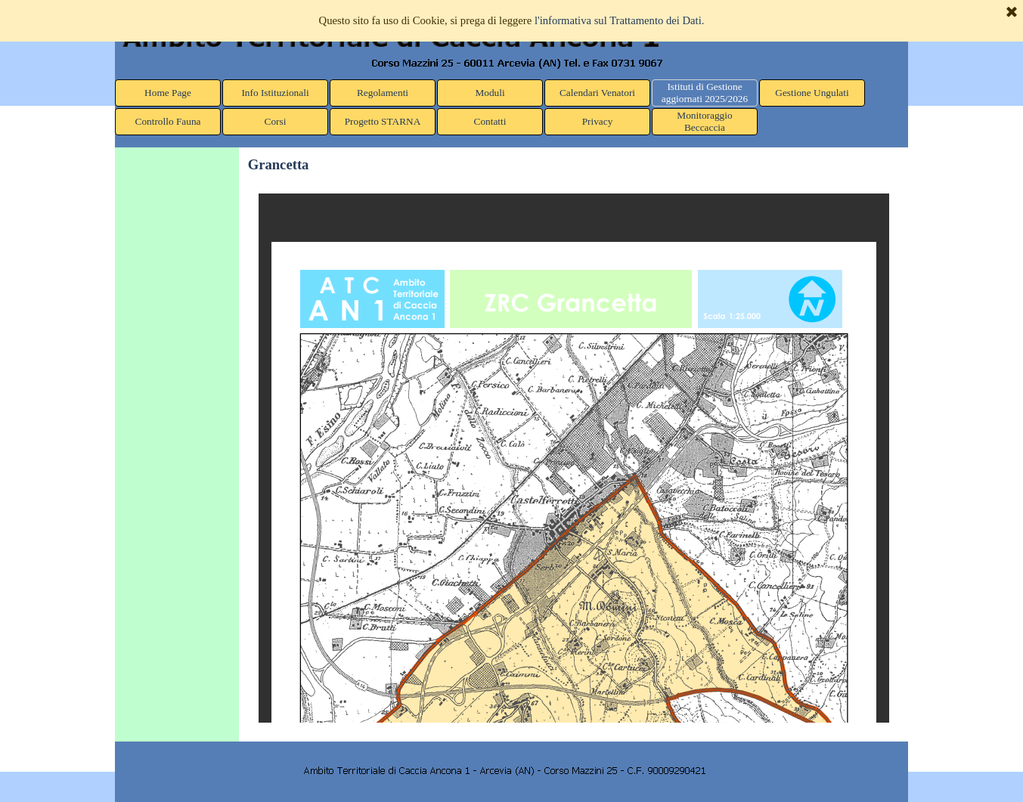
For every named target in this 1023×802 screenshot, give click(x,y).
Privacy (597, 121)
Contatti (490, 121)
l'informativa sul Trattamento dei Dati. (620, 20)
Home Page (167, 92)
